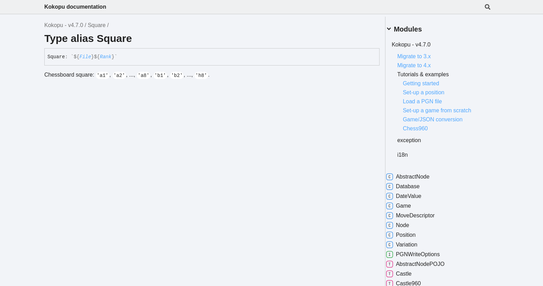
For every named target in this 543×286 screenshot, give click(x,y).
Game (406, 203)
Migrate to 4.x (422, 63)
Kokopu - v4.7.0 (63, 25)
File (85, 57)
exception (417, 137)
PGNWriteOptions (421, 251)
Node (405, 222)
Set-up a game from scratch (445, 108)
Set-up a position (432, 90)
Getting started (429, 81)
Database (411, 183)
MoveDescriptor (418, 212)
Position (409, 232)
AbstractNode (416, 174)
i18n (411, 152)
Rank (106, 57)
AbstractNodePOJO (423, 261)
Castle (407, 271)
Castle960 (411, 280)
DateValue (412, 193)
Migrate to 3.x (422, 54)
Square (97, 25)
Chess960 (423, 126)
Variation (410, 242)
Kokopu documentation (75, 7)
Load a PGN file (430, 99)
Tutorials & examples (431, 72)
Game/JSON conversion (441, 117)
